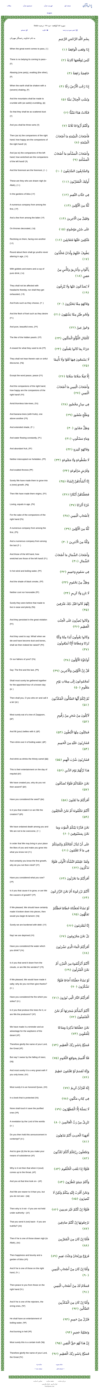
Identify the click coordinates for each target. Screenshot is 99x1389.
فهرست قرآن (48, 6)
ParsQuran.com (49, 1386)
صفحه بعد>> (38, 1369)
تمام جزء (39, 1364)
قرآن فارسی (46, 1384)
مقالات (9, 6)
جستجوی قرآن (27, 6)
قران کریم (54, 1384)
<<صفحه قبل (60, 1369)
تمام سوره (59, 1364)
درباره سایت (62, 1381)
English (49, 13)
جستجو (24, 30)
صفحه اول (67, 6)
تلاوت (45, 30)
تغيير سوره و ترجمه (70, 30)
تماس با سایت (37, 1381)
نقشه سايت (50, 1381)
